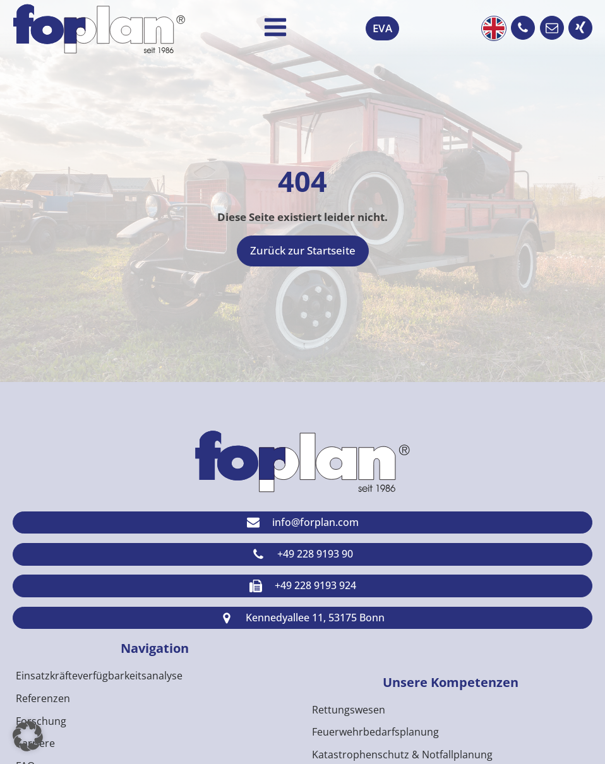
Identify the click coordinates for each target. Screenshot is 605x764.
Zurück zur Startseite (303, 250)
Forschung (41, 721)
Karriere (35, 743)
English (493, 29)
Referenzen (43, 698)
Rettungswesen (348, 710)
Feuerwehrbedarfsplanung (375, 732)
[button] (523, 28)
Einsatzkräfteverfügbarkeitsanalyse (99, 676)
